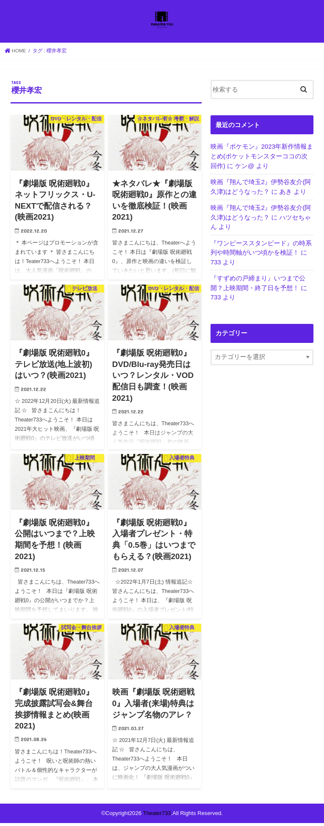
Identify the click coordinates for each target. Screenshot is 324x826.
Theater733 (157, 816)
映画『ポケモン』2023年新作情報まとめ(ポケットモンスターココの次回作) (262, 158)
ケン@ (244, 168)
